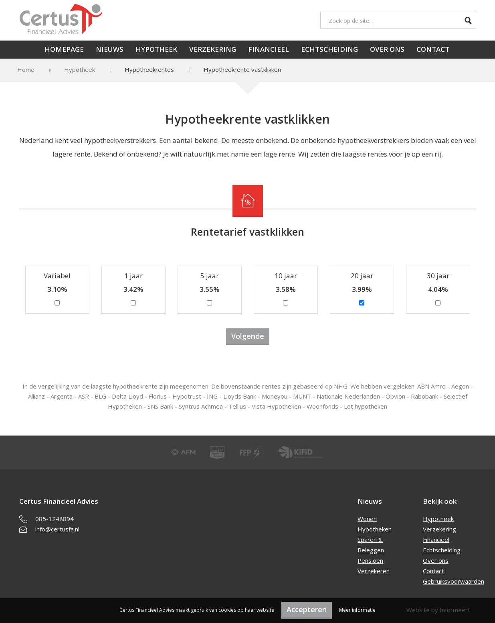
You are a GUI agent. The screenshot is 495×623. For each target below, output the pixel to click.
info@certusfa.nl (57, 529)
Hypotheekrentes (149, 69)
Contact (432, 49)
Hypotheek (156, 49)
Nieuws (109, 49)
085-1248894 (54, 519)
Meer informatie (357, 610)
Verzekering (212, 49)
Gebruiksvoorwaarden (453, 581)
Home (25, 69)
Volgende (247, 336)
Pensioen (370, 560)
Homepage (64, 49)
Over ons (387, 49)
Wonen (367, 519)
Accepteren (307, 609)
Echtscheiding (329, 49)
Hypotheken (375, 529)
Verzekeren (374, 571)
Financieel (268, 49)
